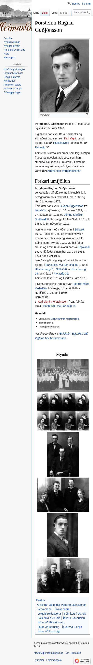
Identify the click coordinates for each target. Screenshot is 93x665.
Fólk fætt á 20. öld (75, 613)
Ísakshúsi (40, 210)
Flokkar (40, 600)
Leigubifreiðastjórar (49, 613)
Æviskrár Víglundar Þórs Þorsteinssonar (61, 604)
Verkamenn (45, 609)
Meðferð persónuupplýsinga (48, 653)
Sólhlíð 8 (61, 269)
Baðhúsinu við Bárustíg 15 (62, 264)
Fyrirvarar (39, 660)
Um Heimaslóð (73, 653)
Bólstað (79, 229)
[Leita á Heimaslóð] (82, 20)
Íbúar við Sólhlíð (72, 626)
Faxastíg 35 (61, 273)
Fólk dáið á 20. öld (49, 618)
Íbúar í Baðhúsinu (74, 618)
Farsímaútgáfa (53, 660)
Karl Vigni (70, 138)
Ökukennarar (63, 609)
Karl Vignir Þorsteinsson (52, 301)
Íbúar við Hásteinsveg (51, 622)
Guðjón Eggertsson (71, 206)
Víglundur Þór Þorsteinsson (65, 318)
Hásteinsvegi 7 (44, 269)
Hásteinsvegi (61, 142)
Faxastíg (40, 147)
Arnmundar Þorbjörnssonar (63, 170)
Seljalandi (84, 247)
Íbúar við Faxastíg (49, 631)
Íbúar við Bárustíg (48, 626)
